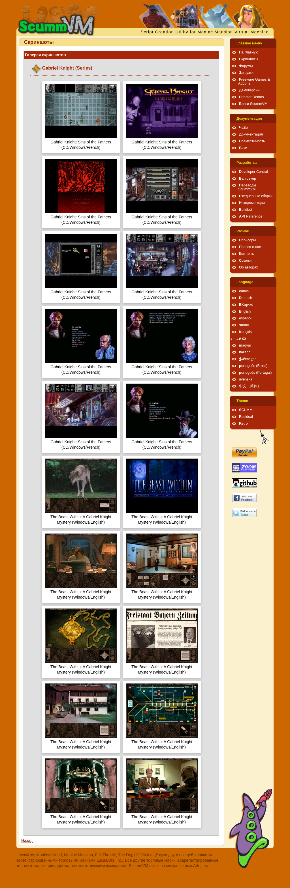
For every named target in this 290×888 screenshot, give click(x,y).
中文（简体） (250, 386)
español (245, 318)
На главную (248, 52)
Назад (27, 840)
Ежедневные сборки (255, 196)
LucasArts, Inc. (110, 860)
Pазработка (246, 163)
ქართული (248, 359)
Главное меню (249, 43)
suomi (244, 325)
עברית (236, 339)
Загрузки (246, 73)
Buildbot (245, 210)
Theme (242, 401)
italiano (245, 352)
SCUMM (246, 410)
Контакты (247, 254)
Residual (246, 417)
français (245, 332)
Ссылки (245, 261)
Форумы (246, 66)
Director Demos (251, 97)
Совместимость (252, 141)
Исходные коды (252, 203)
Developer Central (253, 172)
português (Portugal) (255, 373)
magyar (245, 345)
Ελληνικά (246, 305)
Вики (243, 148)
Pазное (242, 231)
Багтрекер (247, 178)
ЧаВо (243, 128)
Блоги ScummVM (253, 104)
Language (244, 282)
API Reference (251, 216)
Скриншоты (248, 59)
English (245, 311)
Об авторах (248, 267)
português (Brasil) (253, 366)
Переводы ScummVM (247, 187)
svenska (245, 379)
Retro (243, 423)
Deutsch (245, 298)
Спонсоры (247, 240)
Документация (249, 119)
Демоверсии (249, 90)
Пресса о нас (250, 247)
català (244, 291)
